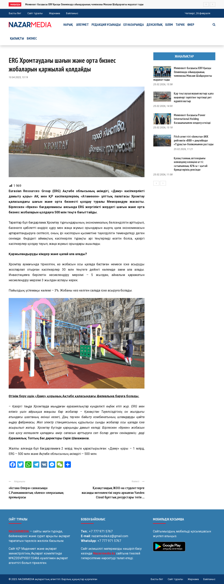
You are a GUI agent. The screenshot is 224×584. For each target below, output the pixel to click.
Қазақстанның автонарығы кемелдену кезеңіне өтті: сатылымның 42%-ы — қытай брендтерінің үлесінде (190, 164)
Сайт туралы (35, 13)
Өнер (190, 24)
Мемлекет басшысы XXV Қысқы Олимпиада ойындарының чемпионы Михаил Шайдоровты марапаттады (84, 4)
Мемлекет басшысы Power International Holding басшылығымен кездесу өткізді (192, 119)
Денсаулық (155, 24)
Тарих (180, 24)
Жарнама (54, 13)
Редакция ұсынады (106, 24)
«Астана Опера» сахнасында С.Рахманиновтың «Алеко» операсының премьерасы (36, 492)
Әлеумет (82, 24)
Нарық (68, 24)
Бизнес (32, 38)
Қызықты (17, 38)
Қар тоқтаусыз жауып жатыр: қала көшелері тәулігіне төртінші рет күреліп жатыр (194, 97)
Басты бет (15, 13)
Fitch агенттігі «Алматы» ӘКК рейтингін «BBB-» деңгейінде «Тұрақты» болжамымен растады (193, 140)
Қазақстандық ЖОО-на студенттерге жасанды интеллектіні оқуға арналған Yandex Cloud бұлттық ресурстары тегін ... (113, 492)
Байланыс (72, 13)
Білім (169, 24)
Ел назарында (133, 24)
